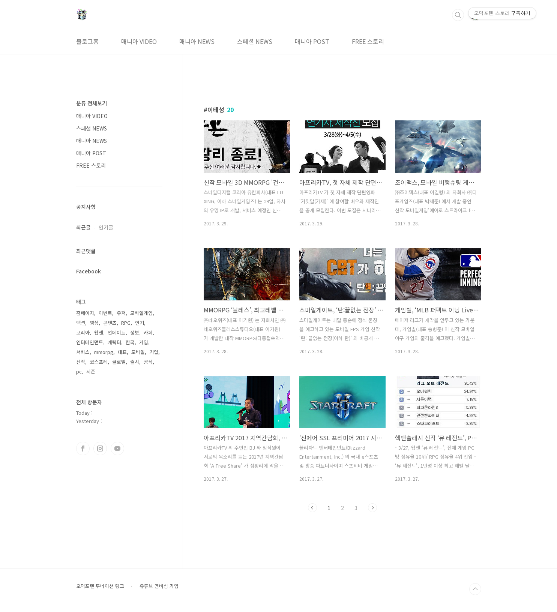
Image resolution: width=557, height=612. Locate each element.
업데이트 (117, 332)
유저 (121, 312)
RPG (126, 322)
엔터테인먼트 (89, 342)
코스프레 (99, 361)
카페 (148, 332)
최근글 (83, 227)
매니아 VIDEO (139, 41)
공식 (148, 361)
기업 (153, 352)
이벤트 (105, 312)
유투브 (117, 448)
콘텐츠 (110, 322)
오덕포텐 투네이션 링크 (100, 586)
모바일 (138, 352)
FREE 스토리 (368, 41)
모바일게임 (141, 312)
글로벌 (119, 361)
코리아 (83, 332)
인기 (139, 322)
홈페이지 (85, 312)
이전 (312, 507)
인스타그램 (100, 448)
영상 (94, 322)
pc (79, 371)
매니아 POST (312, 41)
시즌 (90, 371)
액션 (80, 322)
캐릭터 (114, 342)
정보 (134, 332)
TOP (475, 589)
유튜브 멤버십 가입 (159, 586)
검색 (458, 15)
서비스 (83, 352)
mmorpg (103, 352)
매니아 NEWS (197, 41)
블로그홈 (87, 41)
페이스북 (83, 448)
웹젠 (98, 332)
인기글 (106, 227)
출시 (134, 361)
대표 (122, 352)
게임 (143, 342)
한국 (130, 342)
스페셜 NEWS (254, 41)
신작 (80, 361)
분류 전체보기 (91, 103)
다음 (372, 507)
